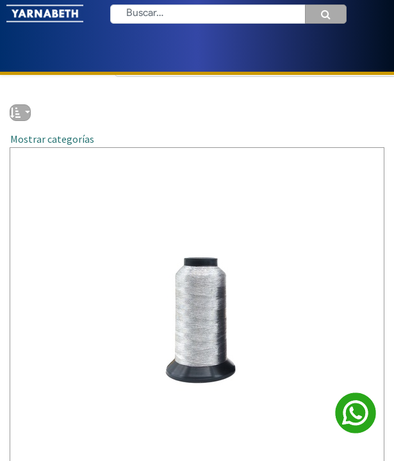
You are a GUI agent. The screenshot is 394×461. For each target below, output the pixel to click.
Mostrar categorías (52, 139)
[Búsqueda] (326, 14)
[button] (20, 112)
